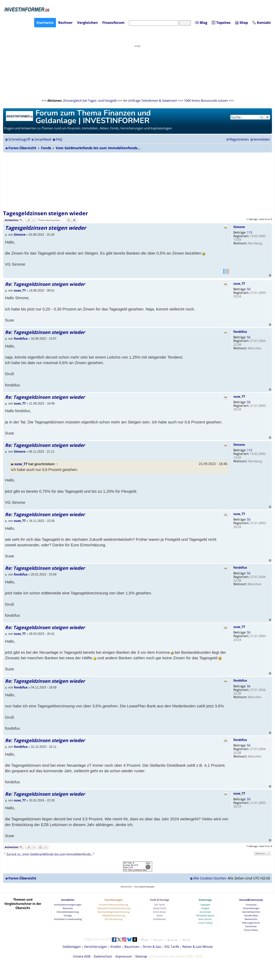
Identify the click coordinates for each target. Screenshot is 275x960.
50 (248, 289)
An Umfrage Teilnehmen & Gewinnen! (150, 100)
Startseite (45, 22)
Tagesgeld (205, 904)
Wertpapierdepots (205, 915)
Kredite (115, 947)
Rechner (65, 22)
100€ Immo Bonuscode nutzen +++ (209, 100)
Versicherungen (114, 899)
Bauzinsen (68, 908)
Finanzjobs (251, 904)
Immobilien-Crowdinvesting (68, 919)
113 (249, 232)
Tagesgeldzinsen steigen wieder (45, 213)
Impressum (123, 956)
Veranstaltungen (251, 908)
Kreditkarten (159, 919)
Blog (201, 22)
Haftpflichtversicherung (113, 915)
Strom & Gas (159, 911)
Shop (241, 22)
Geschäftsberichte (251, 911)
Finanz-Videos (251, 930)
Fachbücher (251, 926)
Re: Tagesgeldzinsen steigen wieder (45, 284)
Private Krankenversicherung (113, 904)
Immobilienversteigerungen (67, 904)
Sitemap (141, 956)
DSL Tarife (172, 947)
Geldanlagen (72, 947)
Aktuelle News (251, 915)
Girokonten (205, 911)
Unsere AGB (81, 956)
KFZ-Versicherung (113, 919)
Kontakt (261, 22)
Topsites (221, 22)
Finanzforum (113, 22)
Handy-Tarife (159, 908)
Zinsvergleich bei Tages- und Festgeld (90, 100)
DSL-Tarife (159, 904)
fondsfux (240, 332)
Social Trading (205, 922)
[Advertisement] (137, 181)
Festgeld (205, 908)
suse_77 (239, 283)
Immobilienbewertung (68, 911)
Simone (239, 227)
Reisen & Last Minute (197, 947)
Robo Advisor (205, 919)
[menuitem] (41, 139)
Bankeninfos (251, 919)
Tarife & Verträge (159, 899)
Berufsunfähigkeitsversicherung (113, 911)
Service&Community (251, 899)
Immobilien (67, 899)
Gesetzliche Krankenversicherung (113, 908)
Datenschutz (103, 956)
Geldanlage (205, 899)
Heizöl (159, 915)
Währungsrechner (251, 922)
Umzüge (68, 915)
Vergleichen (87, 22)
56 (248, 337)
